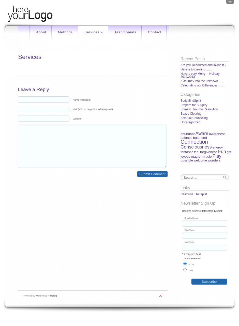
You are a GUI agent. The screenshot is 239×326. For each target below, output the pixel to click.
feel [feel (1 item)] (196, 152)
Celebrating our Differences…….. (203, 85)
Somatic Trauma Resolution (199, 109)
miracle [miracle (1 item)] (206, 156)
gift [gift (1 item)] (229, 152)
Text (190, 270)
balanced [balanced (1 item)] (200, 138)
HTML (191, 264)
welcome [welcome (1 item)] (200, 160)
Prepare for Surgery (194, 105)
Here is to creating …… (196, 69)
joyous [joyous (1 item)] (185, 156)
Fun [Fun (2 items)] (222, 151)
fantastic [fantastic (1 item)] (187, 152)
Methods (65, 32)
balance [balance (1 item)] (186, 138)
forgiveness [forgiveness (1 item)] (208, 152)
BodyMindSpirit (191, 100)
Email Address (191, 218)
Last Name (190, 242)
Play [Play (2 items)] (216, 156)
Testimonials (125, 32)
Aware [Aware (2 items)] (201, 133)
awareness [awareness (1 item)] (217, 134)
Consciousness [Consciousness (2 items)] (196, 147)
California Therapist (194, 194)
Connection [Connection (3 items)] (194, 142)
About (41, 32)
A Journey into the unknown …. (202, 81)
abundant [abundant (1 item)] (188, 134)
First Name (190, 230)
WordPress (41, 295)
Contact (154, 32)
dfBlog (53, 295)
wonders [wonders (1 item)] (214, 160)
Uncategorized (190, 122)
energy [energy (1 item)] (218, 147)
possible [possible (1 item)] (187, 160)
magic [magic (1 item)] (195, 156)
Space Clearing (191, 113)
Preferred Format (193, 259)
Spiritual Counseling (194, 118)
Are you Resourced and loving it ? (203, 65)
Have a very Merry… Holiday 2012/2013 (200, 75)
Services (93, 32)
